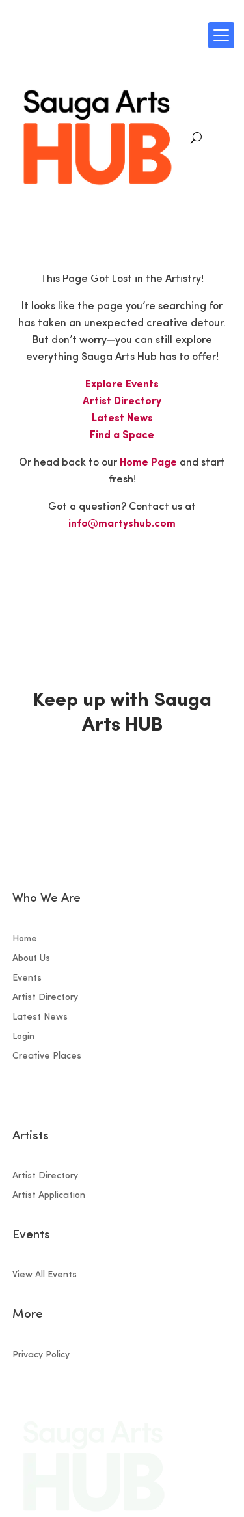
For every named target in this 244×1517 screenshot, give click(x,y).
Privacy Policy (41, 1355)
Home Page (148, 463)
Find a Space (122, 435)
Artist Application (48, 1196)
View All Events (44, 1275)
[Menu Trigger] (221, 35)
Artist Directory (122, 402)
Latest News (122, 418)
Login (23, 1037)
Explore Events (122, 385)
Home (24, 939)
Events (27, 978)
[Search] (196, 137)
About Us (31, 959)
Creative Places (46, 1056)
